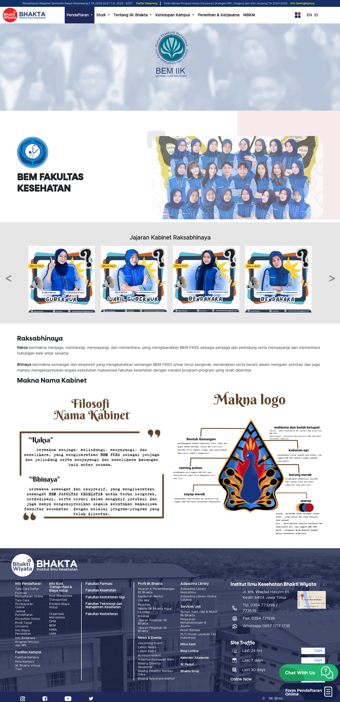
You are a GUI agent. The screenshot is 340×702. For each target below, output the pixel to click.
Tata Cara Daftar (27, 589)
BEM (52, 624)
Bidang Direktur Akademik (149, 662)
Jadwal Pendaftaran (24, 612)
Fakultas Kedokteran (101, 614)
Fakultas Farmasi (98, 584)
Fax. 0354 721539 (259, 615)
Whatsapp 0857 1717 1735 (266, 623)
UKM (52, 632)
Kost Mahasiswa (60, 595)
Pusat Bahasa (190, 629)
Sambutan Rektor (150, 596)
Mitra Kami (188, 643)
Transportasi (58, 599)
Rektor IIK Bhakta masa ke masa (154, 609)
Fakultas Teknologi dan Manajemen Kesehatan (103, 605)
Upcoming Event (150, 641)
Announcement (149, 653)
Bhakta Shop (189, 670)
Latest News (147, 645)
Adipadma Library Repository (193, 590)
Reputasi (144, 604)
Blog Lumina (189, 650)
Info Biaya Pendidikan (23, 631)
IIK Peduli (187, 663)
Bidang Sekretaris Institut (156, 675)
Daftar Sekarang (146, 3)
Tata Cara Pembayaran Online (24, 603)
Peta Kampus (24, 659)
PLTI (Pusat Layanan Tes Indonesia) (198, 635)
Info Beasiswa (25, 636)
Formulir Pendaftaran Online (29, 594)
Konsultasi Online (27, 618)
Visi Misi (143, 600)
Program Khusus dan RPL (27, 642)
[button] (308, 672)
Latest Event (147, 649)
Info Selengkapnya (302, 3)
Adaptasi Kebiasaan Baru (156, 657)
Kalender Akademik (194, 657)
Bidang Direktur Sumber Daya (155, 670)
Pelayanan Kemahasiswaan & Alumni (193, 622)
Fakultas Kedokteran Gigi (105, 597)
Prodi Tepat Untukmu (23, 624)
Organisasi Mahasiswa (57, 615)
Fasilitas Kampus (27, 655)
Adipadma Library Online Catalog (198, 598)
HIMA (53, 628)
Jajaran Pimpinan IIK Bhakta (152, 620)
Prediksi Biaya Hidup (59, 605)
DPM (52, 620)
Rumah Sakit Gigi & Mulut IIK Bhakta (198, 613)
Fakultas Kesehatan (100, 590)
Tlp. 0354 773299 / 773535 (260, 605)
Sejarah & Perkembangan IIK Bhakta (156, 590)
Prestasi (143, 615)
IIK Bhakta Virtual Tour (27, 665)
